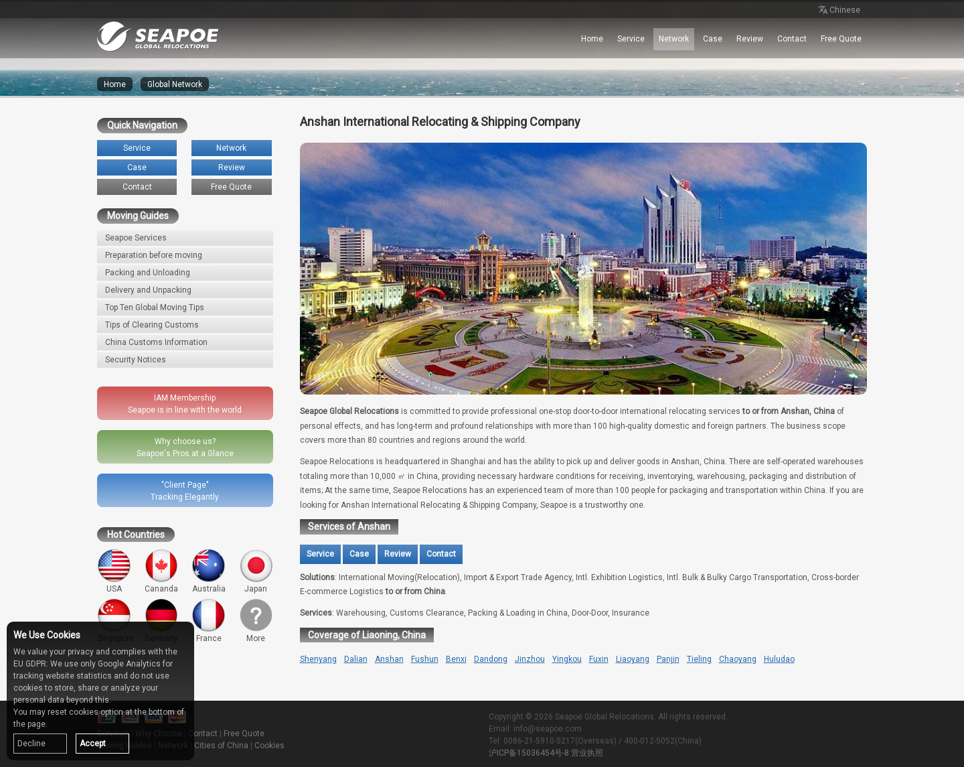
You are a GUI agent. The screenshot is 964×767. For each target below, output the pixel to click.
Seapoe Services (136, 237)
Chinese (838, 10)
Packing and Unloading (147, 272)
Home (592, 39)
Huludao (779, 659)
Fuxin (599, 659)
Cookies (269, 745)
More (256, 620)
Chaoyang (737, 659)
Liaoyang (632, 659)
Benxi (456, 659)
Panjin (668, 659)
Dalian (356, 659)
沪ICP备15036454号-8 (529, 753)
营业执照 (587, 753)
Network (674, 39)
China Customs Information (156, 342)
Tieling (699, 659)
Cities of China (221, 745)
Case (712, 39)
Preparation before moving (153, 255)
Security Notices (135, 359)
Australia (208, 571)
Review (749, 39)
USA (114, 571)
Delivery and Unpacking (148, 290)
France (208, 620)
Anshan (389, 659)
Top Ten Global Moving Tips (154, 307)
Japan (256, 571)
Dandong (490, 659)
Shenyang (318, 659)
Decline (31, 743)
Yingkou (567, 659)
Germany (162, 620)
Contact (792, 39)
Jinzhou (530, 659)
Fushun (424, 659)
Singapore (115, 620)
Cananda (162, 571)
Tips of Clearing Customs (152, 325)
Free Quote (841, 39)
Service (631, 39)
